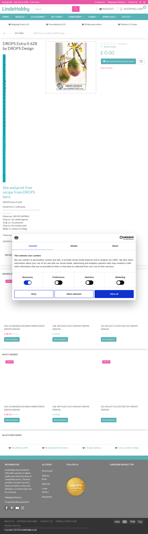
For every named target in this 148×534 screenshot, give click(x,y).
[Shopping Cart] (132, 8)
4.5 (27, 24)
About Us (132, 2)
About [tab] (115, 246)
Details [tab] (74, 246)
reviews (122, 43)
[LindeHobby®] (15, 8)
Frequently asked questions (17, 502)
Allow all (114, 294)
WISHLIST (107, 8)
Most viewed (10, 354)
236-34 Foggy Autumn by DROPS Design (70, 327)
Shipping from (18, 24)
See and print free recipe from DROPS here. (19, 192)
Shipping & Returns (116, 2)
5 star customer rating (128, 447)
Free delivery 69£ (19, 447)
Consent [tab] (33, 246)
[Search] (76, 9)
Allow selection (73, 294)
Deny (33, 294)
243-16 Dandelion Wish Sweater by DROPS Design (24, 327)
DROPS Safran (5, 155)
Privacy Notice (12, 526)
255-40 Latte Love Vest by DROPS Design (119, 327)
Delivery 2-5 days (129, 24)
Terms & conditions (66, 521)
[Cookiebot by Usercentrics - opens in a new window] (122, 238)
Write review (109, 46)
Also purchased (12, 435)
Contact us (100, 2)
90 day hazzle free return (56, 447)
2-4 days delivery (93, 447)
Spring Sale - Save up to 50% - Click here (20, 2)
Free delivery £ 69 (57, 24)
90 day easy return (93, 24)
